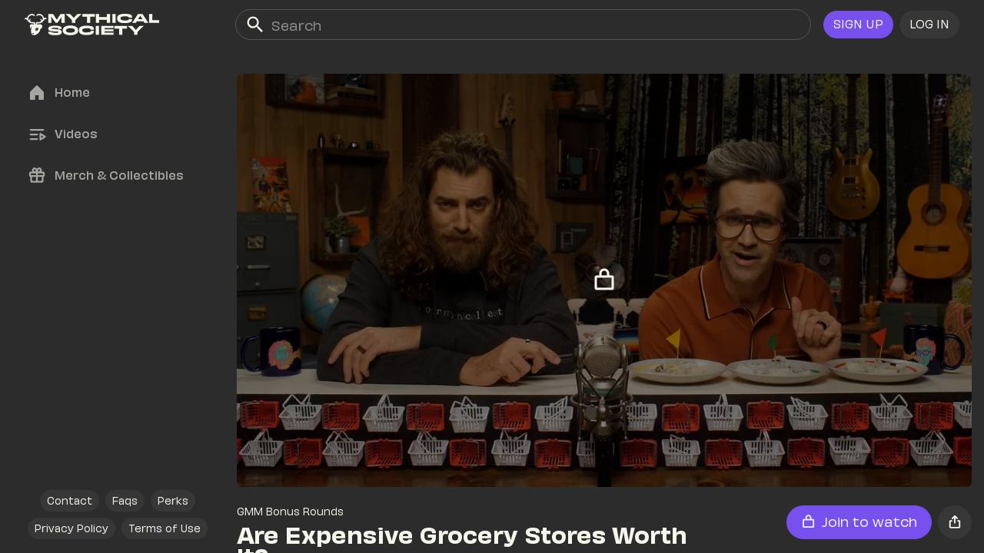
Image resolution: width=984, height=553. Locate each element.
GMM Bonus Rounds (290, 511)
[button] (929, 24)
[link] (92, 24)
